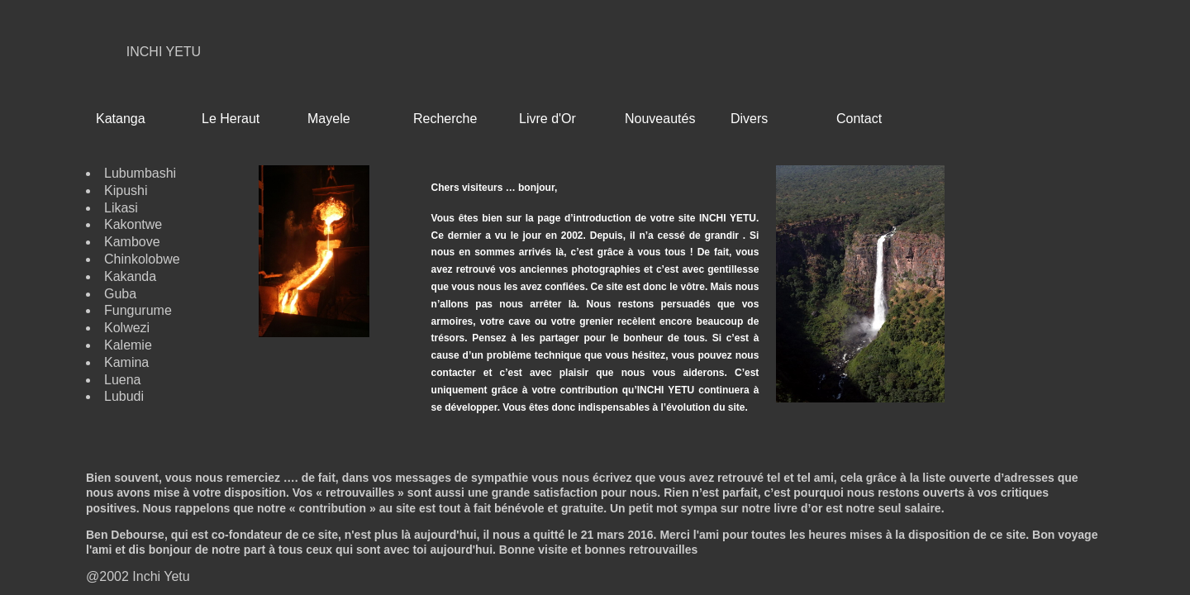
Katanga (120, 119)
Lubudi (124, 396)
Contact (859, 119)
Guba (120, 294)
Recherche (445, 119)
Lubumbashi (140, 173)
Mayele (328, 119)
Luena (122, 380)
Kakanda (130, 276)
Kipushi (125, 190)
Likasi (121, 208)
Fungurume (138, 310)
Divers (749, 119)
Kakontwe (133, 224)
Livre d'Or (547, 119)
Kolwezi (127, 328)
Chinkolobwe (142, 259)
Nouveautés (660, 119)
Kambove (132, 242)
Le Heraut (230, 119)
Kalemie (128, 345)
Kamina (126, 362)
